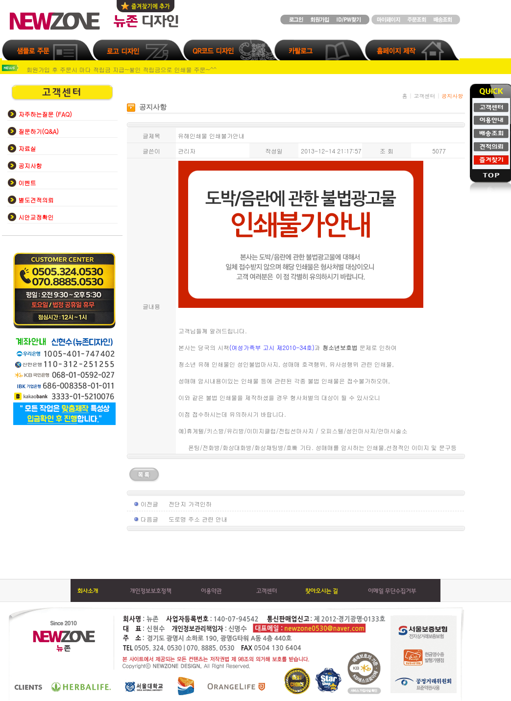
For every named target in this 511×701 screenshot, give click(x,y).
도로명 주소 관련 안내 (198, 519)
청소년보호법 (340, 347)
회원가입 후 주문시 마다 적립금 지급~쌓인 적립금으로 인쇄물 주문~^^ (121, 69)
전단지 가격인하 (190, 504)
